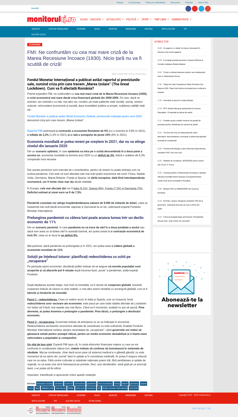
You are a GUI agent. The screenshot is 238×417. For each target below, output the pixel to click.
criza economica (105, 383)
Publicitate (189, 2)
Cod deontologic (134, 2)
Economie (81, 29)
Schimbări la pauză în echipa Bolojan (178, 100)
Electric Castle (39, 34)
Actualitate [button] (113, 19)
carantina (59, 383)
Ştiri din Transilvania (58, 29)
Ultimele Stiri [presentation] (161, 41)
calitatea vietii (47, 388)
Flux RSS (35, 8)
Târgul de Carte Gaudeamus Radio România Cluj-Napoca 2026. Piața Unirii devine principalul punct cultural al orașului (182, 88)
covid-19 (68, 383)
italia (37, 388)
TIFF (185, 29)
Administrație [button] (180, 19)
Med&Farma (131, 29)
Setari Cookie (203, 2)
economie (133, 388)
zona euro (80, 388)
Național (149, 29)
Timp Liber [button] (160, 19)
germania (134, 383)
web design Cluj (201, 408)
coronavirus (80, 383)
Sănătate (36, 29)
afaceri (125, 383)
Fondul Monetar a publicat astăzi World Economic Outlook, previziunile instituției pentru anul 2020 (84, 116)
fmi (99, 388)
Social (97, 29)
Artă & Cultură (168, 29)
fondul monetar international (115, 388)
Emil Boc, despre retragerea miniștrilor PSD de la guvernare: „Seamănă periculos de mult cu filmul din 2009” (180, 205)
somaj (117, 383)
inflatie (71, 388)
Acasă (84, 19)
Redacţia (120, 2)
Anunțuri (113, 29)
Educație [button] (95, 19)
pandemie (91, 383)
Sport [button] (145, 19)
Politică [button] (131, 19)
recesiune (91, 388)
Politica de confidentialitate (155, 2)
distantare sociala (44, 383)
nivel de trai (61, 388)
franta (30, 388)
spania (143, 383)
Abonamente (175, 2)
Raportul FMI (34, 130)
